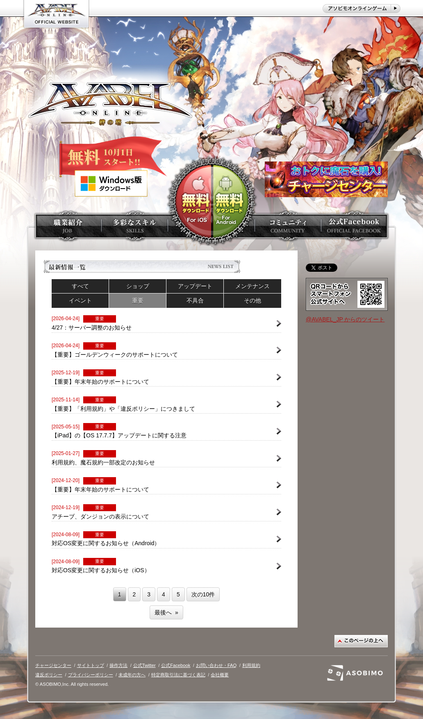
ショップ (137, 286)
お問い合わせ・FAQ (216, 665)
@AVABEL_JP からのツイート (345, 319)
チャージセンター (53, 665)
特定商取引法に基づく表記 (178, 674)
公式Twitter (144, 665)
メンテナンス (252, 286)
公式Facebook (175, 665)
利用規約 (251, 665)
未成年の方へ (132, 674)
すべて (80, 286)
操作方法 (118, 665)
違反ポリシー (48, 674)
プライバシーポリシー (90, 674)
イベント (80, 300)
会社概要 (220, 674)
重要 (137, 300)
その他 (252, 300)
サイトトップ (90, 665)
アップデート (195, 286)
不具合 (195, 300)
